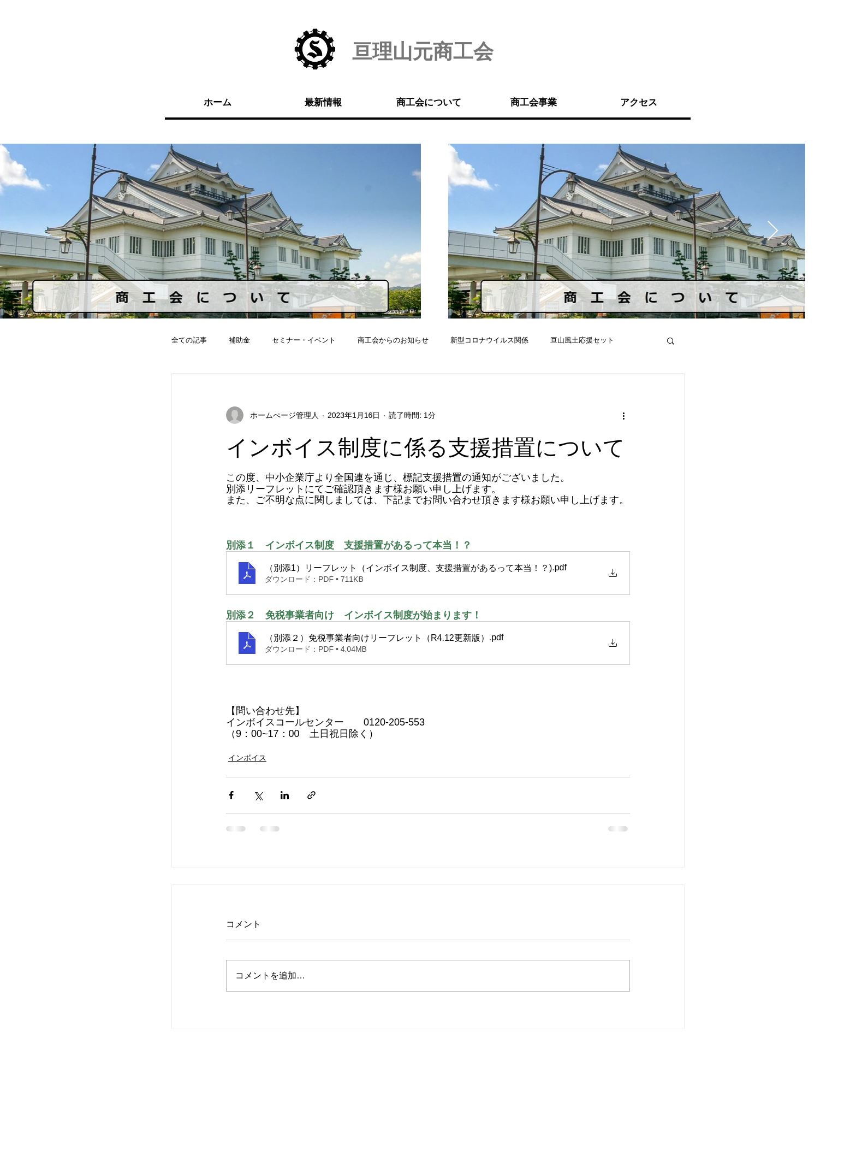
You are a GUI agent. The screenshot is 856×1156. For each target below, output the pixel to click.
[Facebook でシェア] (231, 795)
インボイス (247, 757)
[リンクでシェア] (311, 795)
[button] (670, 340)
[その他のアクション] (623, 415)
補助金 (239, 340)
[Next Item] (772, 231)
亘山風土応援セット (582, 340)
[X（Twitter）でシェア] (258, 795)
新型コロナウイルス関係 (489, 340)
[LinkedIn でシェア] (285, 795)
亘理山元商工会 (423, 51)
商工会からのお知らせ (393, 340)
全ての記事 (189, 340)
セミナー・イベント (304, 340)
